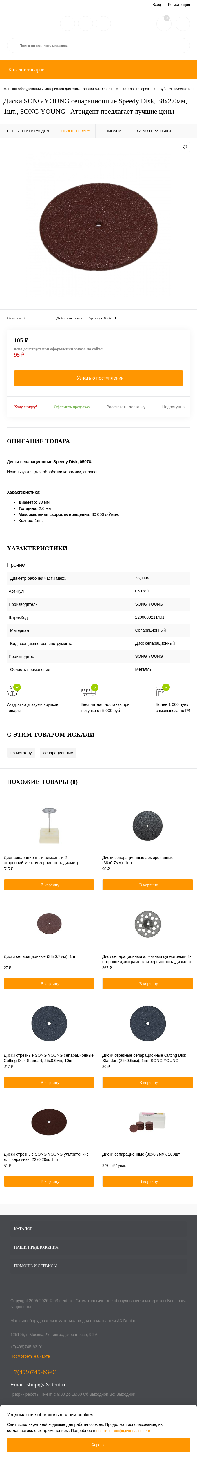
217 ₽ (49, 1070)
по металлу (21, 753)
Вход (157, 4)
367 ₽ (147, 971)
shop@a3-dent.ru (46, 1385)
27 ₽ (49, 971)
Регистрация (179, 4)
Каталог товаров (25, 70)
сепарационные (58, 753)
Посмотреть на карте (30, 1356)
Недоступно (173, 407)
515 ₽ (49, 872)
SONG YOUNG (149, 656)
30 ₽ (147, 1070)
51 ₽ (49, 1168)
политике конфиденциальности (123, 1431)
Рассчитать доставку (125, 407)
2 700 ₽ (147, 1168)
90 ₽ (147, 872)
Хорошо (98, 1445)
